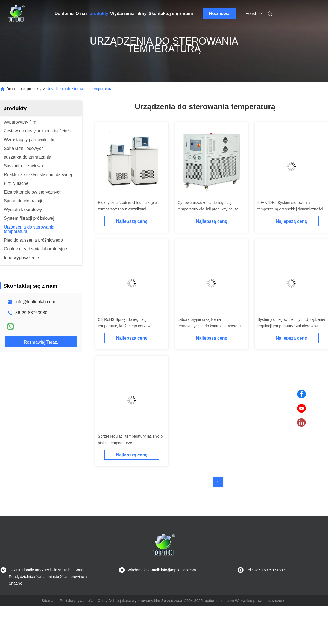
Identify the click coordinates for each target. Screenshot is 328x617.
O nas (81, 13)
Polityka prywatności (77, 600)
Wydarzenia (122, 13)
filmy (141, 13)
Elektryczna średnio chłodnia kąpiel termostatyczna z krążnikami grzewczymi (128, 209)
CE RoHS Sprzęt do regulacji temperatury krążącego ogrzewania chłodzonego (128, 326)
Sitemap (48, 600)
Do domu (64, 13)
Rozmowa (219, 13)
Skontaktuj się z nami (170, 13)
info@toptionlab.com (35, 301)
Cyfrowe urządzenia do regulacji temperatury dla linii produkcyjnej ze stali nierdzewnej (208, 209)
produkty (99, 13)
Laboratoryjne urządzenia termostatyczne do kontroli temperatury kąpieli (211, 326)
